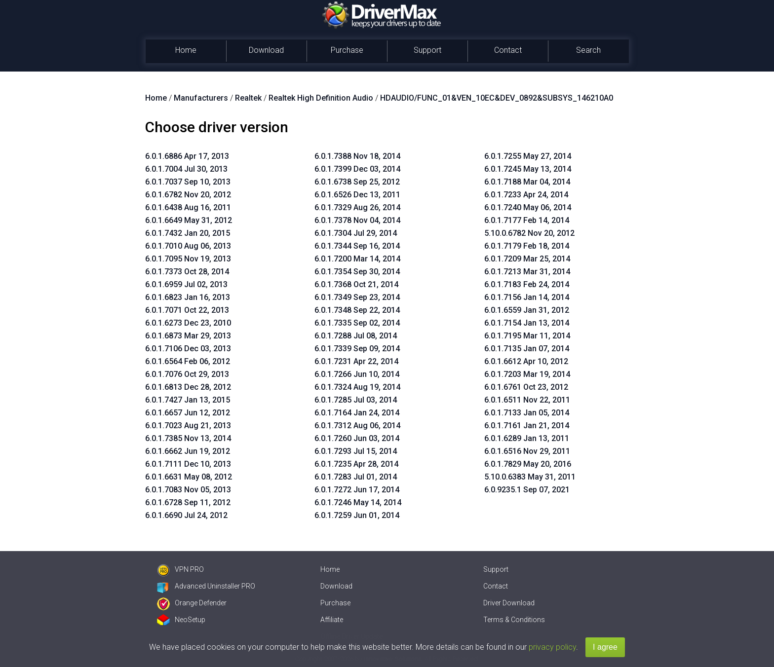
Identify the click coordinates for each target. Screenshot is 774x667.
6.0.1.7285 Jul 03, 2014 (355, 400)
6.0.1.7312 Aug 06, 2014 (357, 425)
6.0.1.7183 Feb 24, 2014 (526, 284)
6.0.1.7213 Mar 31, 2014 (527, 271)
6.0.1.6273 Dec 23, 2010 (188, 323)
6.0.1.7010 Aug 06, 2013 (188, 246)
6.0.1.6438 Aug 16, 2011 (188, 207)
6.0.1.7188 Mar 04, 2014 (527, 181)
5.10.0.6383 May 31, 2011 (530, 477)
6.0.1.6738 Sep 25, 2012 (357, 181)
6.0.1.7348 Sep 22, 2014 (357, 310)
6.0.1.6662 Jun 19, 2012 (187, 451)
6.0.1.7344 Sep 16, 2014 (357, 246)
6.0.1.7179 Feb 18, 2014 (526, 246)
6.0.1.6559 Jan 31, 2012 (526, 310)
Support (427, 50)
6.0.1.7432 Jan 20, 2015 (187, 233)
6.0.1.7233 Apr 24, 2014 (526, 194)
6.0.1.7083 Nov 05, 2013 (188, 489)
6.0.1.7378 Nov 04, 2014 (357, 220)
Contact (508, 50)
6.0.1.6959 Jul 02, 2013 (186, 284)
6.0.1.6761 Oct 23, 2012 (526, 387)
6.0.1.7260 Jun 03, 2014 (356, 438)
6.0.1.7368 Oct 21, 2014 (356, 284)
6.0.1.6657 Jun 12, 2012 (187, 412)
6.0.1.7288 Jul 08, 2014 (355, 335)
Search (588, 50)
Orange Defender (192, 602)
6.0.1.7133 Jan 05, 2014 (526, 412)
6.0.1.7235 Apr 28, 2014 (356, 464)
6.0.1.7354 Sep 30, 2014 (357, 271)
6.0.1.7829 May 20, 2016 (527, 464)
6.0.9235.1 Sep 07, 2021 (527, 489)
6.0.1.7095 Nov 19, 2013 (188, 258)
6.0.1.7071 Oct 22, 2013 (187, 310)
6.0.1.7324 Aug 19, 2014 (357, 387)
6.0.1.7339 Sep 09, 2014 (357, 348)
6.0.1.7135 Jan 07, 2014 (526, 348)
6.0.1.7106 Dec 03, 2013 (188, 348)
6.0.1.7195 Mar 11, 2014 (527, 335)
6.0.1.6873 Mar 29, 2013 (188, 335)
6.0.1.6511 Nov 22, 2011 (527, 400)
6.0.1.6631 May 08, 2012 (188, 477)
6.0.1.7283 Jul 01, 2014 (355, 477)
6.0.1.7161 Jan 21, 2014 (526, 425)
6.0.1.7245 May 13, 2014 (527, 169)
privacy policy (552, 647)
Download (266, 50)
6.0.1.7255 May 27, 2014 (527, 156)
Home (185, 50)
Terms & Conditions (514, 619)
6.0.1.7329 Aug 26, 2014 (357, 207)
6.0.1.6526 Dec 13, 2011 (357, 194)
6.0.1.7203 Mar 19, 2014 (527, 374)
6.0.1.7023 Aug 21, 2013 (188, 425)
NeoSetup (181, 619)
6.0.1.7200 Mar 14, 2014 (357, 258)
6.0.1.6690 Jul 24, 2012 (186, 515)
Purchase (347, 50)
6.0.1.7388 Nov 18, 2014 (357, 156)
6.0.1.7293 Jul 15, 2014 (355, 451)
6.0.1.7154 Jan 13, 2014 (526, 323)
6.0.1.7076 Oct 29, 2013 (187, 374)
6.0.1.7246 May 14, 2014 (357, 502)
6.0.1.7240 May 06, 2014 (527, 207)
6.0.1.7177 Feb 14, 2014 (526, 220)
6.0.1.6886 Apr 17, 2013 (187, 156)
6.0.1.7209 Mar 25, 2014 (527, 258)
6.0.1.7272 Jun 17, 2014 (356, 489)
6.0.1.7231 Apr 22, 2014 (356, 361)
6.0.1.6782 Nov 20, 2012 (188, 194)
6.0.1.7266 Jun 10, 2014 (356, 374)
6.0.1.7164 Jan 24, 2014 (356, 412)
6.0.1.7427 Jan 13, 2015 (187, 400)
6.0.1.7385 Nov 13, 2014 (188, 438)
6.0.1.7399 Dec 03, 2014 (357, 169)
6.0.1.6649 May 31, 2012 (188, 220)
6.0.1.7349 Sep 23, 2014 (357, 297)
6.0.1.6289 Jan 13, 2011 (526, 438)
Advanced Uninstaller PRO (206, 586)
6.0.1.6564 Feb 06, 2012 (187, 361)
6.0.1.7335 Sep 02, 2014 (357, 323)
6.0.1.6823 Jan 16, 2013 (187, 297)
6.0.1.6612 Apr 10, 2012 (526, 361)
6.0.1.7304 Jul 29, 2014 (355, 233)
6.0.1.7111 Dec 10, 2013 (188, 464)
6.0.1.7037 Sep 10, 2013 (188, 181)
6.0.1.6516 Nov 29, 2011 (527, 451)
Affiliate (331, 619)
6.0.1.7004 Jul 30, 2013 (186, 169)
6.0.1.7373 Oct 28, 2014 (187, 271)
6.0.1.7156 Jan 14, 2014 (526, 297)
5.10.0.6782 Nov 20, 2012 (529, 233)
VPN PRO (180, 569)
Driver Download (509, 602)
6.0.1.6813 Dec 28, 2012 (188, 387)
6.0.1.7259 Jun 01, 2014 (356, 515)
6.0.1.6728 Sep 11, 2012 (188, 502)
